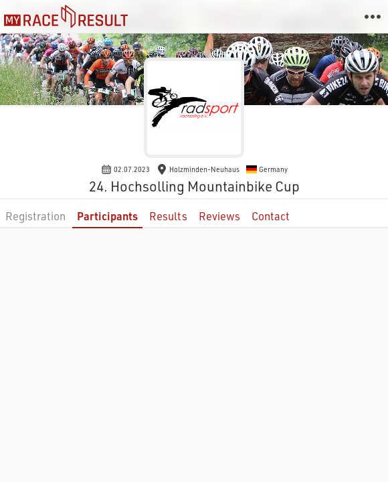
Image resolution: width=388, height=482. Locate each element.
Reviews (219, 216)
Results (168, 216)
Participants (107, 216)
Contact (271, 216)
